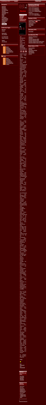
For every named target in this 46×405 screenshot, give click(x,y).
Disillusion (36, 9)
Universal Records (22, 46)
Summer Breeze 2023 (34, 39)
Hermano (36, 13)
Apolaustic (31, 24)
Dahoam (4, 6)
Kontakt (3, 22)
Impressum (4, 21)
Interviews (31, 29)
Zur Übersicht (22, 364)
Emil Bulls (31, 31)
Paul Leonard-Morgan (22, 16)
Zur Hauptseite (22, 367)
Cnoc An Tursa (32, 22)
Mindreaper (31, 51)
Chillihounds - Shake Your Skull (23, 396)
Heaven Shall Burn (33, 36)
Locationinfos (5, 18)
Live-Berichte (31, 34)
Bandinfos (4, 17)
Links (3, 16)
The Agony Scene (33, 50)
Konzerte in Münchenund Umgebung (33, 5)
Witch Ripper (32, 21)
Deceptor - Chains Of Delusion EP (23, 390)
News (7, 47)
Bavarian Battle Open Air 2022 (36, 42)
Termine (4, 11)
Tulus (30, 26)
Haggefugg (36, 10)
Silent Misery (37, 15)
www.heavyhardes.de (23, 401)
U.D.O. (30, 54)
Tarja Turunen (5, 38)
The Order (31, 25)
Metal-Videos (31, 46)
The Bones (4, 41)
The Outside (31, 52)
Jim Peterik (4, 34)
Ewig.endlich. (32, 48)
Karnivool (36, 7)
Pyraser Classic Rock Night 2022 (36, 41)
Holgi (21, 359)
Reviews (30, 18)
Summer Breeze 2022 (34, 40)
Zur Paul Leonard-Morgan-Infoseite (22, 378)
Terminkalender (9, 51)
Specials (4, 13)
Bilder (3, 15)
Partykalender (5, 12)
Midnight (31, 38)
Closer (3, 30)
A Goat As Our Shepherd (34, 20)
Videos (7, 53)
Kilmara (30, 49)
